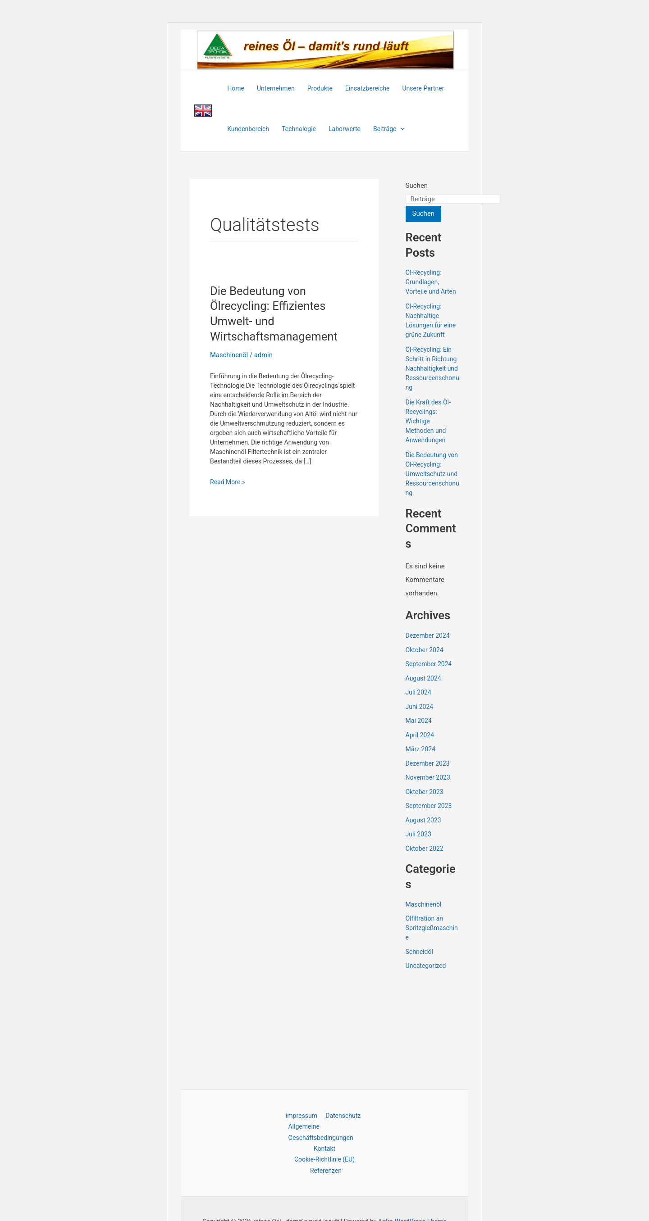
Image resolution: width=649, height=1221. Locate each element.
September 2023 (429, 805)
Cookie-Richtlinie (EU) (324, 1159)
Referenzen (326, 1170)
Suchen (417, 186)
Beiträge (389, 129)
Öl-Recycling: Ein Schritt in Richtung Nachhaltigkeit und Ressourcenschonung (432, 368)
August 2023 (423, 820)
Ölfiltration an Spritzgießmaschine (432, 928)
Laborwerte (345, 128)
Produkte (320, 88)
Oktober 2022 (424, 848)
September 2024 (429, 663)
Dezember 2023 (428, 763)
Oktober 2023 (424, 791)
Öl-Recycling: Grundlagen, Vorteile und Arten (431, 282)
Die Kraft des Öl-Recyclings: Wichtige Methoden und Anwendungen (428, 421)
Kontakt (324, 1148)
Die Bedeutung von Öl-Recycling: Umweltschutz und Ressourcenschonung (432, 473)
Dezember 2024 (428, 635)
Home (235, 88)
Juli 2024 (418, 692)
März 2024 (420, 749)
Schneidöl (419, 951)
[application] (400, 129)
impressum (302, 1114)
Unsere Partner (423, 88)
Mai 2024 (419, 720)
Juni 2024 (420, 706)
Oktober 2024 (424, 650)
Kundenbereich (248, 128)
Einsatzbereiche (367, 88)
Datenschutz (341, 1114)
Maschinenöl (229, 355)
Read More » (227, 482)
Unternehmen (276, 88)
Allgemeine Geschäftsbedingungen (319, 1131)
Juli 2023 (418, 834)
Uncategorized (426, 965)
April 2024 (420, 735)
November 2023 (428, 777)
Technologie (299, 128)
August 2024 (423, 678)
